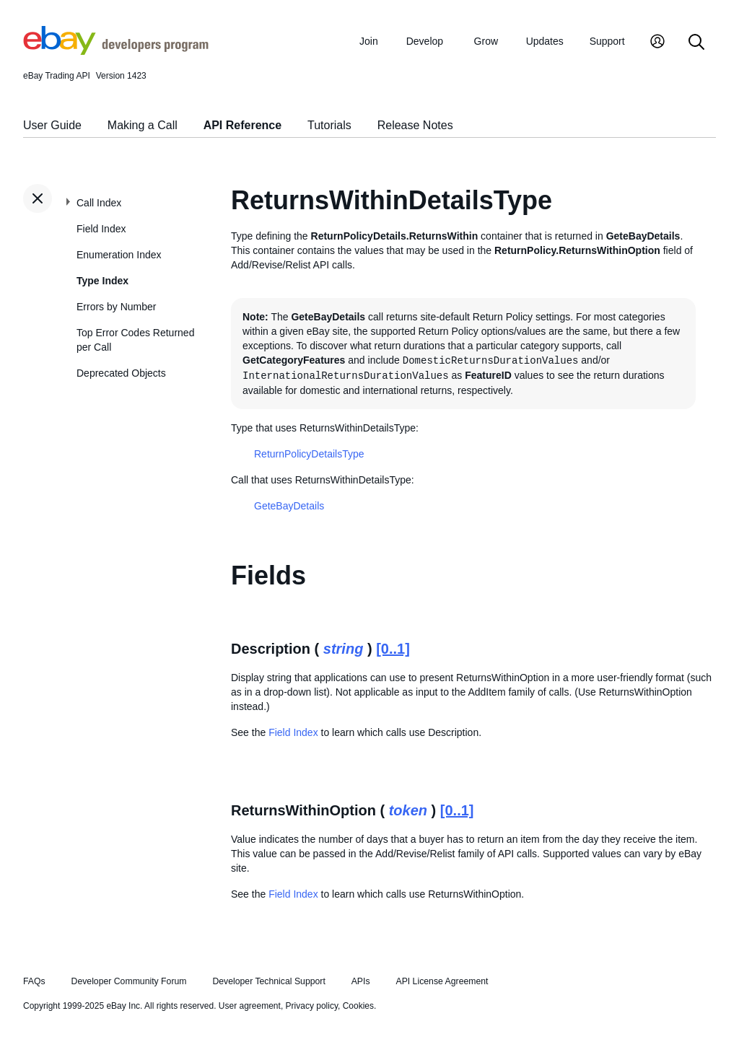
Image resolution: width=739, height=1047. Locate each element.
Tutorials (329, 125)
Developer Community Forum (129, 981)
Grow (486, 41)
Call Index (98, 203)
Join (368, 41)
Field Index (101, 229)
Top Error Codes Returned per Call (135, 340)
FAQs (34, 981)
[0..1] (393, 649)
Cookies (358, 1006)
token (408, 810)
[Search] (696, 43)
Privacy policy (312, 1006)
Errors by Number (116, 306)
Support (607, 41)
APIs (360, 981)
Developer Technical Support (268, 981)
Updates (545, 41)
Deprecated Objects (121, 373)
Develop (424, 41)
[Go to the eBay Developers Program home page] (116, 51)
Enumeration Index (119, 254)
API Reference (243, 125)
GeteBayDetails (289, 506)
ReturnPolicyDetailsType (309, 454)
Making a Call (143, 125)
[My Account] (657, 43)
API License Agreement (441, 981)
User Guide (52, 125)
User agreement (250, 1006)
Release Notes (415, 125)
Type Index (102, 280)
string (343, 649)
